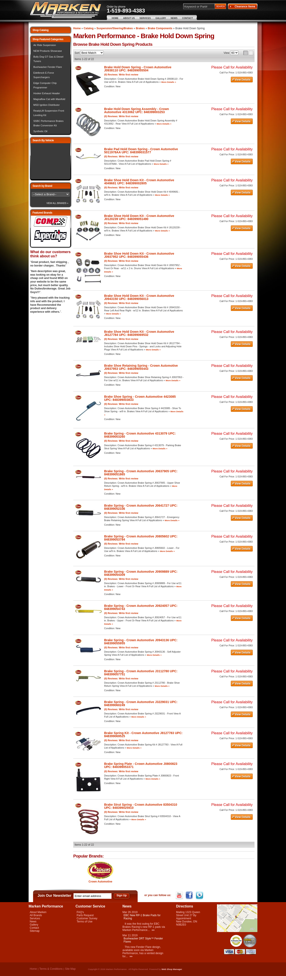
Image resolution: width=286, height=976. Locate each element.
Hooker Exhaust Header (46, 93)
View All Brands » (57, 203)
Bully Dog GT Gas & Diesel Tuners (48, 58)
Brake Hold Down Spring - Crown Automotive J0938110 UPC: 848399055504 (137, 68)
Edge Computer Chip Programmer (45, 85)
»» (152, 930)
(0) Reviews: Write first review (121, 74)
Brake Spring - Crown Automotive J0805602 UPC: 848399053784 (141, 538)
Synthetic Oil (40, 131)
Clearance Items (242, 6)
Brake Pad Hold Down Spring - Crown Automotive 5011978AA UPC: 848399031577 (141, 150)
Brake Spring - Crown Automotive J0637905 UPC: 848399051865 (141, 472)
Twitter (200, 895)
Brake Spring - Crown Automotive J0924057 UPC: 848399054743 (141, 607)
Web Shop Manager (172, 969)
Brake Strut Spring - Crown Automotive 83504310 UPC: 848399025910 (140, 806)
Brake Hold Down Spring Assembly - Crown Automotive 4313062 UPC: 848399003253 (136, 110)
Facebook (190, 895)
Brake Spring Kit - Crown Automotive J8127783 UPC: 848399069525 (143, 734)
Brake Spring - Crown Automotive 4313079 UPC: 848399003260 (140, 435)
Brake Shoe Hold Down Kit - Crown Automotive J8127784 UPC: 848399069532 (139, 333)
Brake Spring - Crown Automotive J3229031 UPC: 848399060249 (141, 703)
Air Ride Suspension (44, 45)
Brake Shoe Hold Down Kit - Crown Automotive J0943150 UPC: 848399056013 (139, 297)
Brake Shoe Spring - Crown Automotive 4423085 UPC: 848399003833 (140, 398)
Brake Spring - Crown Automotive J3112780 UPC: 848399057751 (141, 672)
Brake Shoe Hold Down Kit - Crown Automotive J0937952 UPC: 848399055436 (139, 255)
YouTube (180, 895)
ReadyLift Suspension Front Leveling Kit (48, 113)
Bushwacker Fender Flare (47, 67)
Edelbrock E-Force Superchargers (43, 75)
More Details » (168, 82)
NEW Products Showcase (47, 51)
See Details (242, 79)
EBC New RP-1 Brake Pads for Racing (142, 917)
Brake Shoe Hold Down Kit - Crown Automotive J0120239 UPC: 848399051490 (139, 217)
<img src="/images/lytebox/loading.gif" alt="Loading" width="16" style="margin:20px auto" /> (50, 161)
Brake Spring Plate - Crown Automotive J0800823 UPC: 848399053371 (140, 765)
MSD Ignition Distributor (46, 105)
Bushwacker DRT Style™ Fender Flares (143, 940)
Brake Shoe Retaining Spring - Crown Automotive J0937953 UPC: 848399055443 (141, 367)
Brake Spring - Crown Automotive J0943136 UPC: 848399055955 (141, 641)
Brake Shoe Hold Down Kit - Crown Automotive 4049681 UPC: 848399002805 (139, 181)
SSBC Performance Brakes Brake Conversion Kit (48, 123)
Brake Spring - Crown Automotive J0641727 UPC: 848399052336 (141, 507)
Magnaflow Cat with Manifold (49, 99)
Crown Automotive (100, 881)
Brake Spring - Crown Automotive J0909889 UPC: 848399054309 (141, 573)
